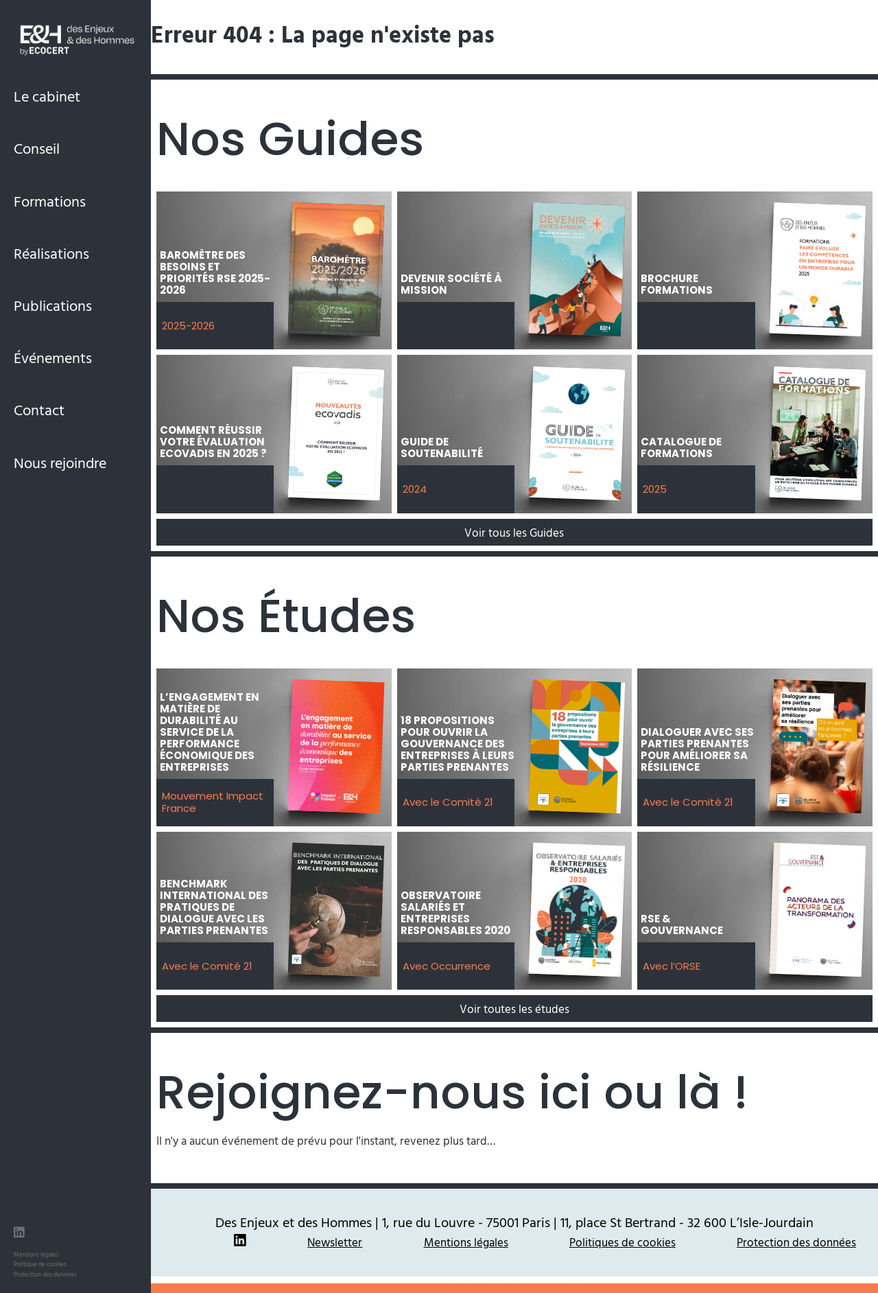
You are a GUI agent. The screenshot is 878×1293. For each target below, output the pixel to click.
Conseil (37, 148)
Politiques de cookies (622, 1241)
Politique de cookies (40, 1263)
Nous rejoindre (60, 462)
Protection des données (45, 1274)
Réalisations (51, 253)
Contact (39, 409)
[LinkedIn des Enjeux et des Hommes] (19, 1233)
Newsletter (334, 1241)
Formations (50, 200)
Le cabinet (47, 95)
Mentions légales (36, 1254)
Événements (53, 357)
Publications (53, 305)
